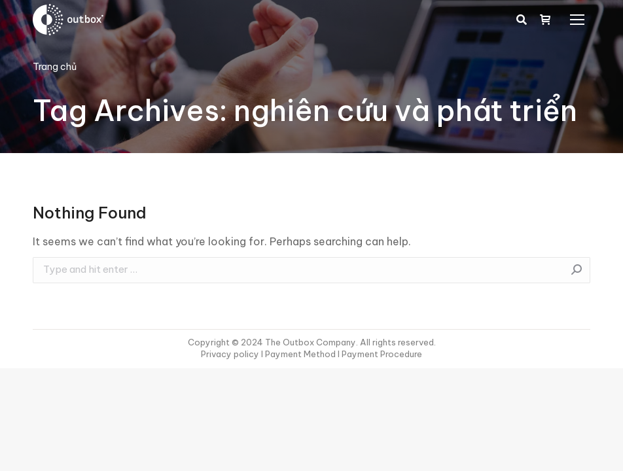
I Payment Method (298, 354)
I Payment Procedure (379, 354)
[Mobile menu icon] (577, 20)
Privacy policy (231, 354)
